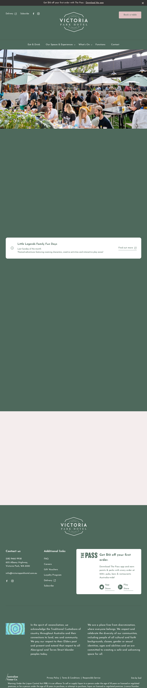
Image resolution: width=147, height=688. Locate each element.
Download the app (95, 3)
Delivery (11, 14)
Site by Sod (136, 678)
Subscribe (24, 14)
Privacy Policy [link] (53, 678)
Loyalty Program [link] (52, 575)
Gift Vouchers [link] (51, 569)
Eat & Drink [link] (34, 44)
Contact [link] (115, 44)
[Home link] (73, 22)
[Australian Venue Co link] (12, 678)
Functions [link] (100, 44)
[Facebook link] (33, 14)
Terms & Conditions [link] (71, 678)
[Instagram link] (38, 14)
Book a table (130, 15)
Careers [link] (48, 564)
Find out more (127, 248)
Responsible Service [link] (91, 678)
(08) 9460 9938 (14, 559)
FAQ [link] (46, 559)
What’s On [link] (84, 44)
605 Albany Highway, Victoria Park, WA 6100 (18, 564)
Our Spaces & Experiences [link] (59, 44)
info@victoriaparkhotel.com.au (21, 573)
